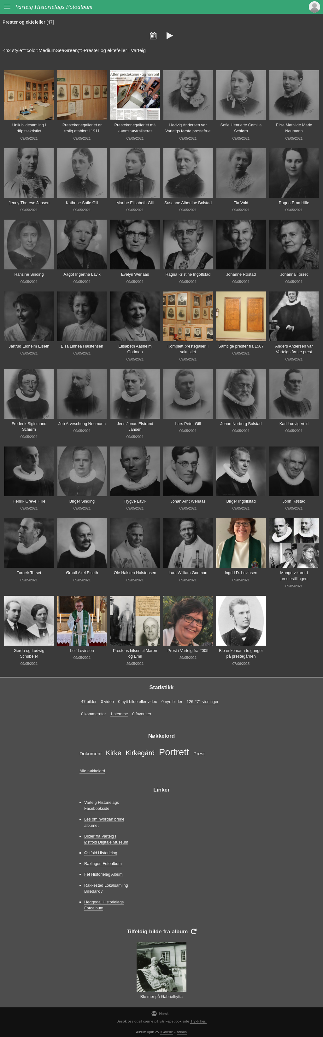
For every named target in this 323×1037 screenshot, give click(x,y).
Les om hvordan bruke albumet (104, 822)
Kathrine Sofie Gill (82, 202)
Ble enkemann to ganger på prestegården (241, 653)
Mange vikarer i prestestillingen (294, 575)
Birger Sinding (82, 501)
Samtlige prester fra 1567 (241, 346)
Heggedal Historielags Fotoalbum (104, 905)
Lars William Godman (188, 572)
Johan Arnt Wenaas (187, 501)
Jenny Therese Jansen (29, 202)
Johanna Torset (294, 274)
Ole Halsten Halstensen (135, 572)
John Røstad (294, 501)
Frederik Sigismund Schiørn (29, 426)
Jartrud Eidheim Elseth (29, 346)
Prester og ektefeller (24, 22)
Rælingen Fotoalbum (103, 863)
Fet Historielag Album (103, 874)
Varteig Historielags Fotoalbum (53, 6)
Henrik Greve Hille (29, 501)
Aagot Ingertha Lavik (81, 274)
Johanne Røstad (241, 274)
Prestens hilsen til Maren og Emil (135, 653)
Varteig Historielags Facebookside (101, 805)
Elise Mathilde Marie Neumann (294, 128)
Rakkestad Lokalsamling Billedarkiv (106, 888)
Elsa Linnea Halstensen (82, 346)
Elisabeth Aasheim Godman (134, 349)
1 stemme (119, 713)
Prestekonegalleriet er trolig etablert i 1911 (82, 128)
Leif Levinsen (82, 650)
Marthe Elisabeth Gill (135, 202)
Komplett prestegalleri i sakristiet (187, 349)
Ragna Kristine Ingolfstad (188, 274)
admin (182, 1032)
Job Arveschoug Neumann (82, 423)
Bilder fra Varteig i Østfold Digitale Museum (106, 839)
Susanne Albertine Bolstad (188, 202)
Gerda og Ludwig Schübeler (29, 653)
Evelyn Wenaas (135, 274)
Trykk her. (198, 1021)
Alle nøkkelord (92, 771)
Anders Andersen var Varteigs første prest (294, 349)
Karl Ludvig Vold (293, 423)
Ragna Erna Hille (294, 202)
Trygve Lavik (135, 501)
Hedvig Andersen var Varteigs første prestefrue (187, 128)
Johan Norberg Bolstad (241, 423)
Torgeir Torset (29, 572)
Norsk (159, 1014)
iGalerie (167, 1032)
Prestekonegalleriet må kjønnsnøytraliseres (135, 128)
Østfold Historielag (100, 852)
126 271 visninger (203, 701)
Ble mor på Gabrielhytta (161, 996)
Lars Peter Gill (188, 423)
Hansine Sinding (29, 274)
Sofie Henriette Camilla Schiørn (241, 128)
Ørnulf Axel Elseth (82, 572)
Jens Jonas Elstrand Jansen (135, 426)
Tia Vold (241, 202)
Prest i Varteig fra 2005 (187, 650)
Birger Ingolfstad (240, 501)
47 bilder (89, 701)
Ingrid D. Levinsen (241, 572)
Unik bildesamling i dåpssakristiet (29, 128)
